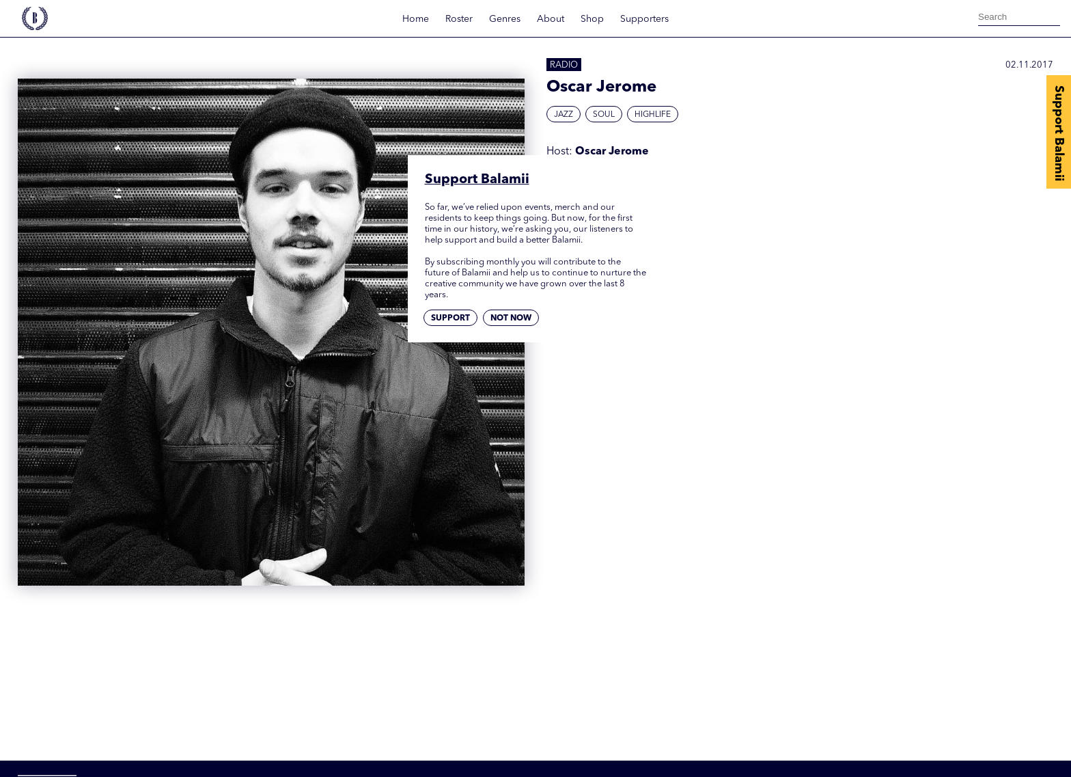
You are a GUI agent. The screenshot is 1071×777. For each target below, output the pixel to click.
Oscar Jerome (612, 151)
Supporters (644, 19)
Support (450, 318)
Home (415, 19)
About (550, 19)
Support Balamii (1059, 133)
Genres (504, 19)
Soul (604, 115)
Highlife (653, 115)
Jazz (563, 115)
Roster (459, 19)
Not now (510, 318)
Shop (592, 19)
